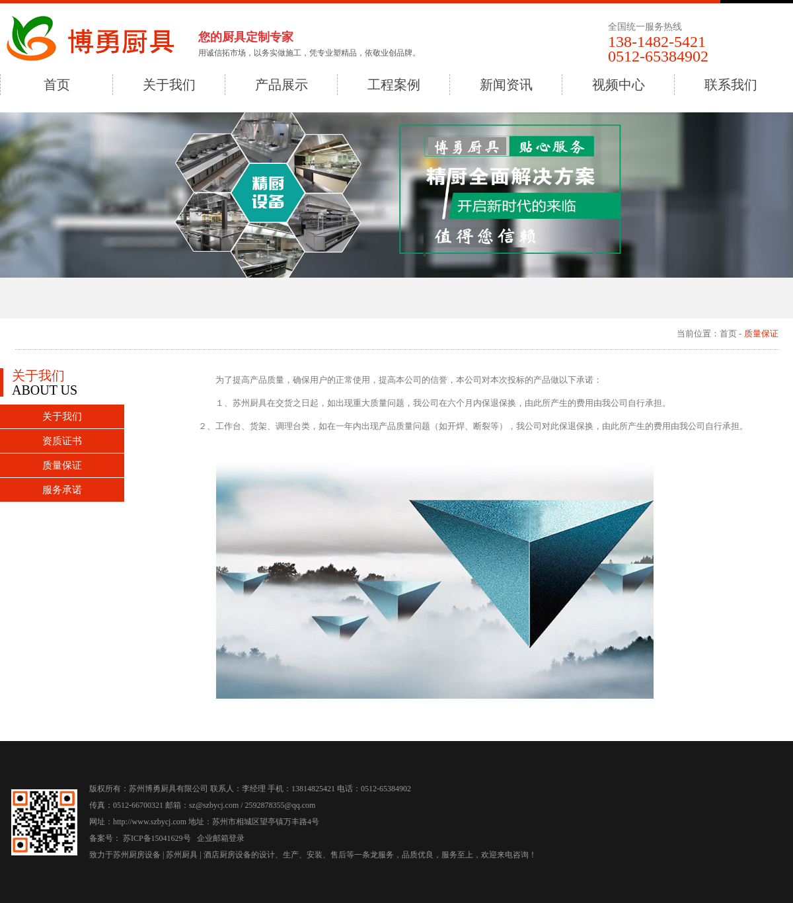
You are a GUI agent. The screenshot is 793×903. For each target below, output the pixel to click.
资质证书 (62, 441)
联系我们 (730, 84)
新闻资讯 (506, 84)
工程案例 (393, 84)
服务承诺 (62, 490)
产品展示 (281, 84)
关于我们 (169, 84)
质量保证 (62, 465)
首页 (57, 84)
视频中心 (618, 84)
